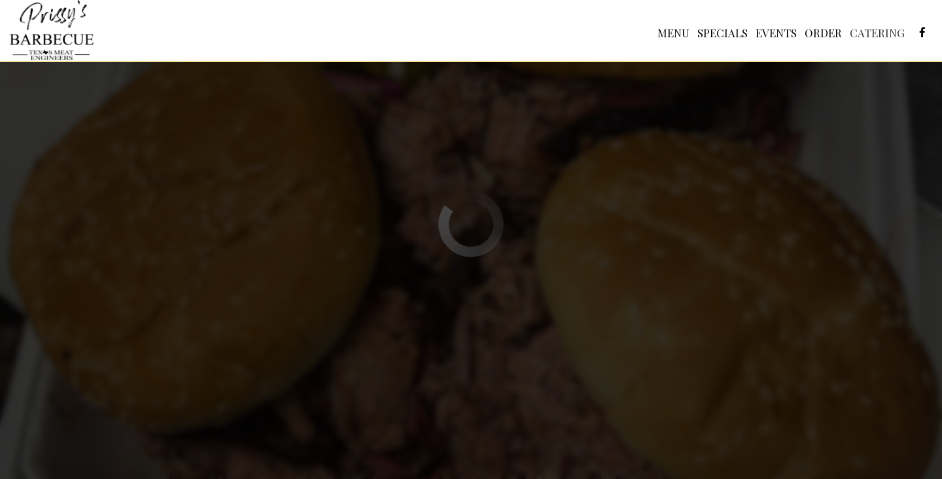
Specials (722, 32)
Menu (673, 32)
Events (775, 32)
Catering (876, 32)
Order (822, 32)
